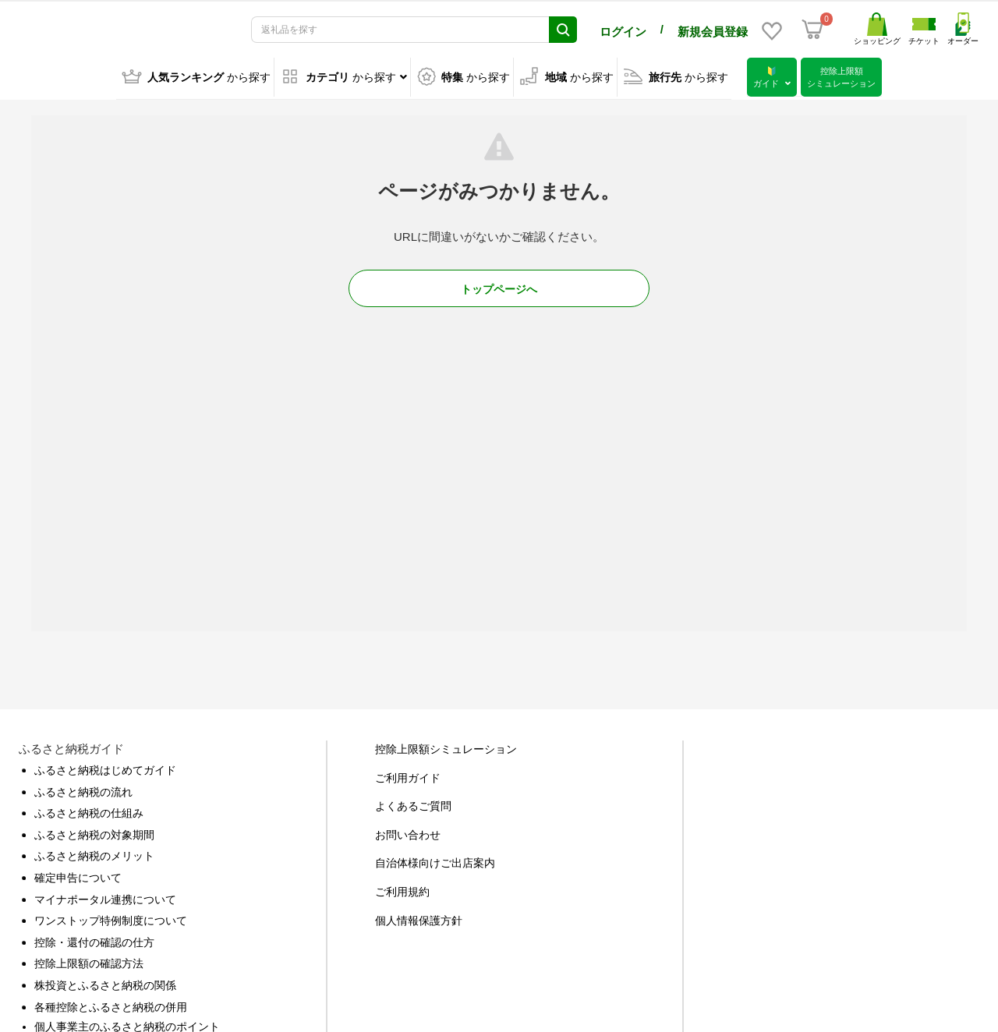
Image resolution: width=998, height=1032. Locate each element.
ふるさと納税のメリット (94, 852)
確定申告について (78, 874)
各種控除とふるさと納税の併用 (110, 1004)
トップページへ (499, 286)
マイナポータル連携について (105, 896)
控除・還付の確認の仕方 (94, 939)
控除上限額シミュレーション (446, 746)
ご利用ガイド (408, 775)
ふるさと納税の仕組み (88, 810)
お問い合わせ (408, 831)
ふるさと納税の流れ (83, 789)
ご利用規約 (402, 888)
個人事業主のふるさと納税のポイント (127, 1023)
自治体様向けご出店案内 (435, 860)
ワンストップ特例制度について (110, 917)
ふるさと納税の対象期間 (94, 831)
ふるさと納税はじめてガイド (105, 767)
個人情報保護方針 (418, 917)
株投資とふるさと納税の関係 (105, 982)
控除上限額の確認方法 (88, 960)
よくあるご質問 (413, 803)
